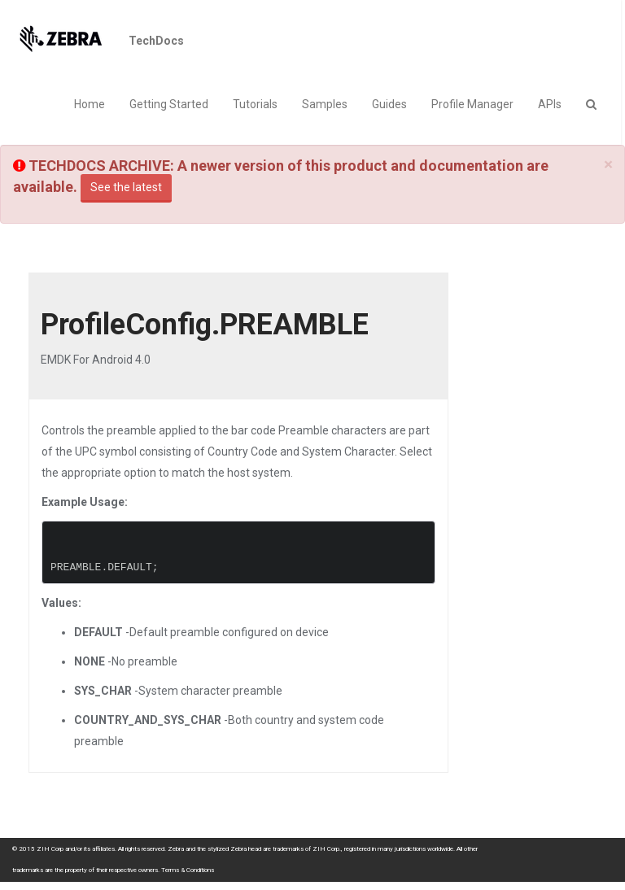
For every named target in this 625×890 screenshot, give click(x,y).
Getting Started (168, 104)
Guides (389, 104)
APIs (550, 104)
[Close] (608, 164)
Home (89, 104)
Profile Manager (472, 104)
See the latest (126, 187)
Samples (324, 104)
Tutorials (255, 104)
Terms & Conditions (187, 870)
